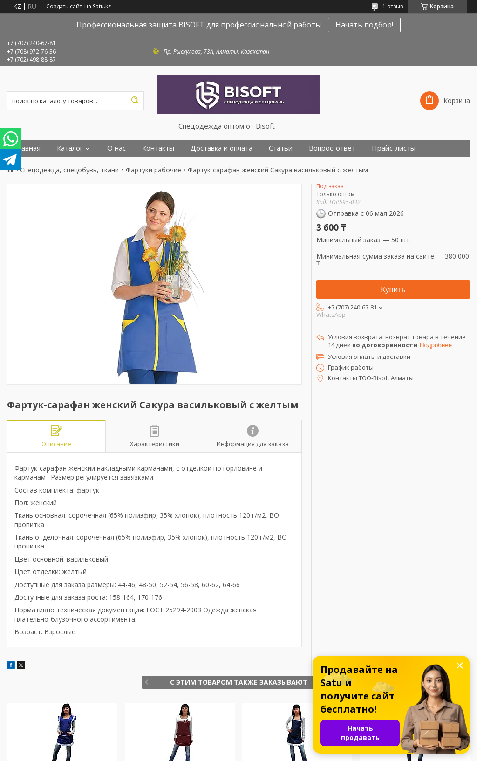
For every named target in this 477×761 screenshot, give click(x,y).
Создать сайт (64, 6)
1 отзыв (392, 6)
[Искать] (134, 100)
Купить (393, 289)
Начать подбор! (364, 25)
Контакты (158, 147)
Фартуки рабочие (153, 170)
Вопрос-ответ (332, 147)
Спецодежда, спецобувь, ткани (69, 170)
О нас (116, 147)
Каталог (70, 147)
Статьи (281, 147)
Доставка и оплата (221, 147)
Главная (27, 147)
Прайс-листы (394, 147)
